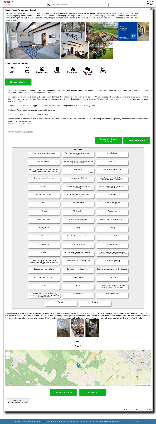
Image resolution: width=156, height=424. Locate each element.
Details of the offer (63, 392)
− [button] (8, 357)
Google (44, 421)
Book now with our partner (108, 140)
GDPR (123, 421)
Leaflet (137, 385)
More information (137, 140)
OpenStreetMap (146, 385)
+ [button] (8, 353)
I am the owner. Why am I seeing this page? (18, 401)
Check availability (18, 82)
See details (93, 392)
